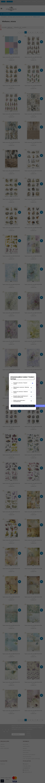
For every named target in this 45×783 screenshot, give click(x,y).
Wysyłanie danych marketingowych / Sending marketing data (21, 395)
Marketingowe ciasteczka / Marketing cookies (21, 388)
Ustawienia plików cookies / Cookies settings (20, 380)
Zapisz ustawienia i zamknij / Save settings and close (21, 403)
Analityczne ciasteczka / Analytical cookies (20, 391)
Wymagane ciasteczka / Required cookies (20, 384)
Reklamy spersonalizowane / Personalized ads (21, 399)
